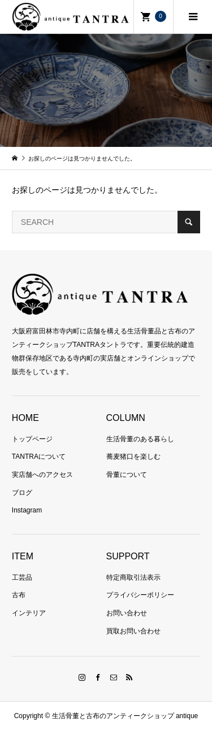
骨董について (126, 475)
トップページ (32, 439)
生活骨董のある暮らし (140, 439)
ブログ (22, 493)
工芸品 (22, 577)
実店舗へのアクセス (42, 475)
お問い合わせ (126, 613)
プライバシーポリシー (140, 595)
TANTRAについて (39, 456)
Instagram (27, 510)
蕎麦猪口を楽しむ (133, 456)
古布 (18, 595)
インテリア (29, 613)
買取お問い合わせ (133, 631)
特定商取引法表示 (133, 577)
